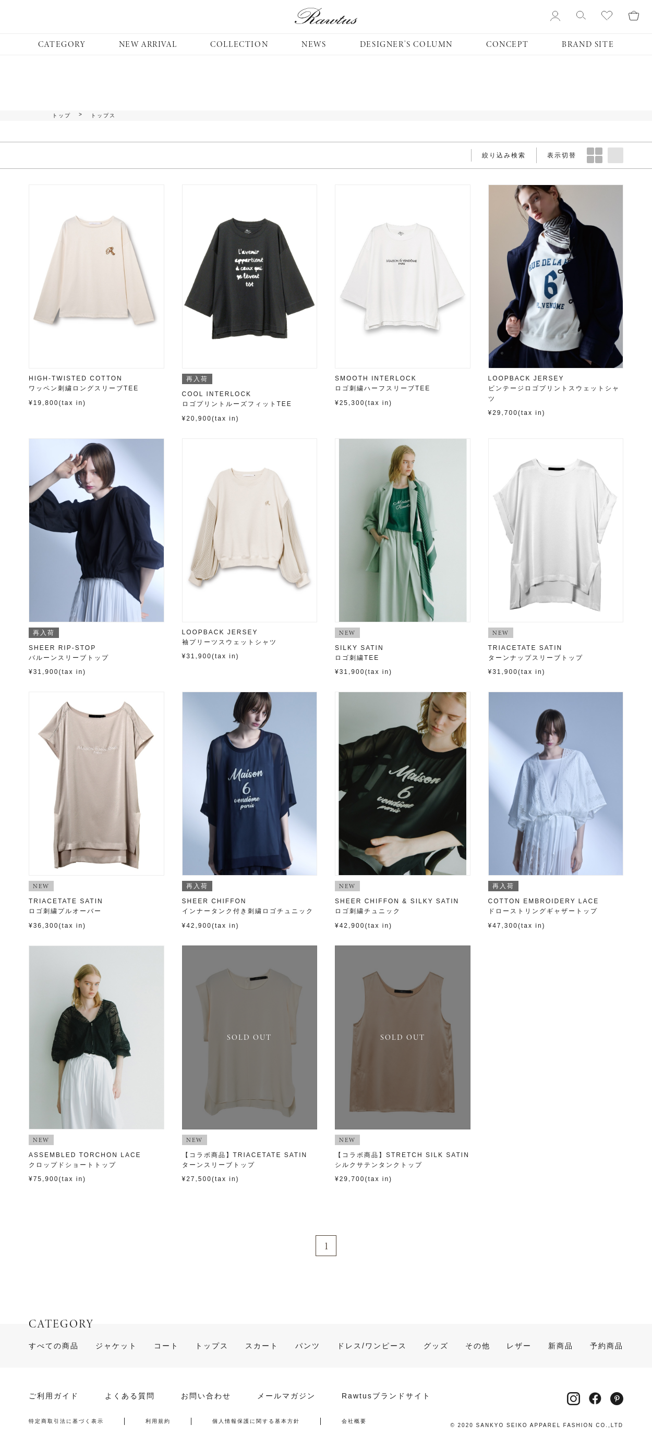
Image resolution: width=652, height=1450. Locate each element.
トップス (103, 115)
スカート (262, 1345)
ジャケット (116, 1345)
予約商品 (606, 1345)
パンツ (307, 1345)
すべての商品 (54, 1345)
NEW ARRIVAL (148, 44)
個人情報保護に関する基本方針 (256, 1421)
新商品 (560, 1345)
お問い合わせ (206, 1395)
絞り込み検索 (504, 155)
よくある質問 (130, 1395)
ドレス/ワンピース (372, 1345)
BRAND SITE (588, 44)
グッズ (436, 1345)
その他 (477, 1345)
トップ (61, 115)
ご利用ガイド (54, 1395)
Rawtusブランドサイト (386, 1395)
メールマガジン (286, 1395)
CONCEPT (507, 44)
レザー (519, 1345)
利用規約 (158, 1421)
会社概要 (354, 1421)
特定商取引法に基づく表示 (66, 1421)
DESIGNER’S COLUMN (406, 44)
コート (166, 1345)
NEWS (313, 44)
